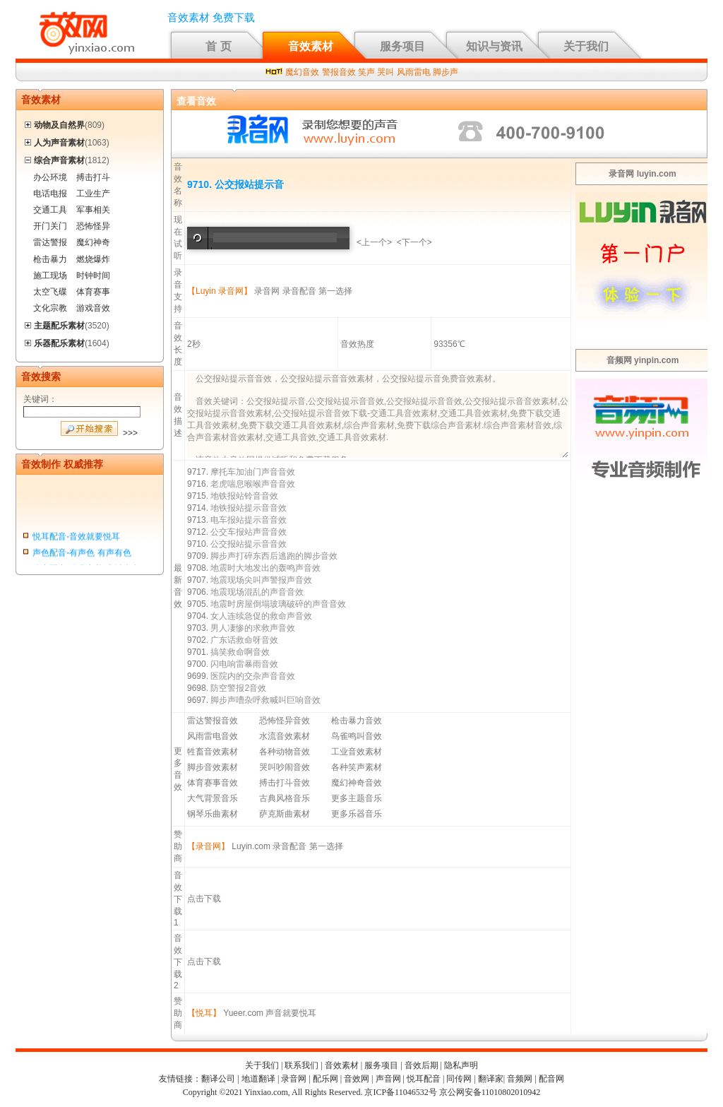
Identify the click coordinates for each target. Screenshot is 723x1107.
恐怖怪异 (93, 226)
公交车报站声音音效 (248, 532)
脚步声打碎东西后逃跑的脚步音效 (273, 556)
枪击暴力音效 (356, 721)
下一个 (414, 242)
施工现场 (50, 275)
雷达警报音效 (212, 721)
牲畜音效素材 (212, 752)
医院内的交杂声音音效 (252, 676)
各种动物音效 (284, 752)
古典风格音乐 (284, 798)
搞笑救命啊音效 (240, 652)
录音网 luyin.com (642, 174)
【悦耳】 (204, 1013)
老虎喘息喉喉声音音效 (252, 484)
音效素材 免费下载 (211, 17)
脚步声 (445, 72)
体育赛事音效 (212, 783)
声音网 (388, 1079)
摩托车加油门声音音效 (252, 472)
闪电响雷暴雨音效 (244, 664)
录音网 (267, 291)
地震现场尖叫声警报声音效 (261, 580)
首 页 (218, 46)
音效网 (356, 1079)
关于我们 (586, 46)
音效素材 (310, 46)
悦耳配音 (424, 1079)
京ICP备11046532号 (400, 1092)
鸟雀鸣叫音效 (356, 736)
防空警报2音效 (238, 688)
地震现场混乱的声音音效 (257, 592)
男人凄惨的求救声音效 (252, 628)
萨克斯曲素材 (284, 814)
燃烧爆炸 (93, 259)
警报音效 (339, 72)
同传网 (459, 1079)
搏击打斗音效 (284, 783)
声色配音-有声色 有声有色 (81, 555)
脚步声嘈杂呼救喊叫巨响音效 (265, 700)
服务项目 (402, 46)
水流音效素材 (284, 736)
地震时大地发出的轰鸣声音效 (265, 568)
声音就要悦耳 (290, 1013)
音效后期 (421, 1065)
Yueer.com (243, 1013)
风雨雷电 (414, 72)
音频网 (519, 1079)
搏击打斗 (93, 177)
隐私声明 (461, 1065)
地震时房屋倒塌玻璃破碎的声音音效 (278, 604)
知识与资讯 (494, 46)
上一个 (374, 242)
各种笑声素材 (356, 767)
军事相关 (93, 210)
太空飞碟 (50, 292)
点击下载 (204, 899)
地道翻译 (258, 1079)
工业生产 (93, 194)
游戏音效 (93, 308)
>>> (130, 433)
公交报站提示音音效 (248, 544)
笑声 (366, 72)
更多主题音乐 (356, 798)
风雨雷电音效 (212, 736)
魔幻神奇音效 (356, 783)
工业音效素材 (356, 752)
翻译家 (490, 1079)
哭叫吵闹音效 (284, 767)
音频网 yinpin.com (643, 360)
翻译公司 (218, 1079)
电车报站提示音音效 (248, 520)
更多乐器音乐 (356, 814)
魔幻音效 (302, 72)
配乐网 (325, 1079)
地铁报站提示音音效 (248, 508)
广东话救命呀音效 (244, 640)
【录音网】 (208, 846)
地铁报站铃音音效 (244, 496)
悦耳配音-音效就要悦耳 (76, 538)
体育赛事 (93, 292)
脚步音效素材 (212, 767)
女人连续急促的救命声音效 (261, 616)
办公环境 (50, 177)
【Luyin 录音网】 (219, 291)
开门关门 (50, 226)
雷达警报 (50, 242)
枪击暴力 (50, 259)
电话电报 (50, 194)
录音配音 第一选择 (317, 291)
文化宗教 (50, 308)
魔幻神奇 (93, 242)
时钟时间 (93, 275)
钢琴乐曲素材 (212, 814)
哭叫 (385, 72)
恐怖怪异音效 (284, 721)
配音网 (551, 1079)
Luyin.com (251, 846)
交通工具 (50, 210)
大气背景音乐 (212, 798)
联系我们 (301, 1065)
